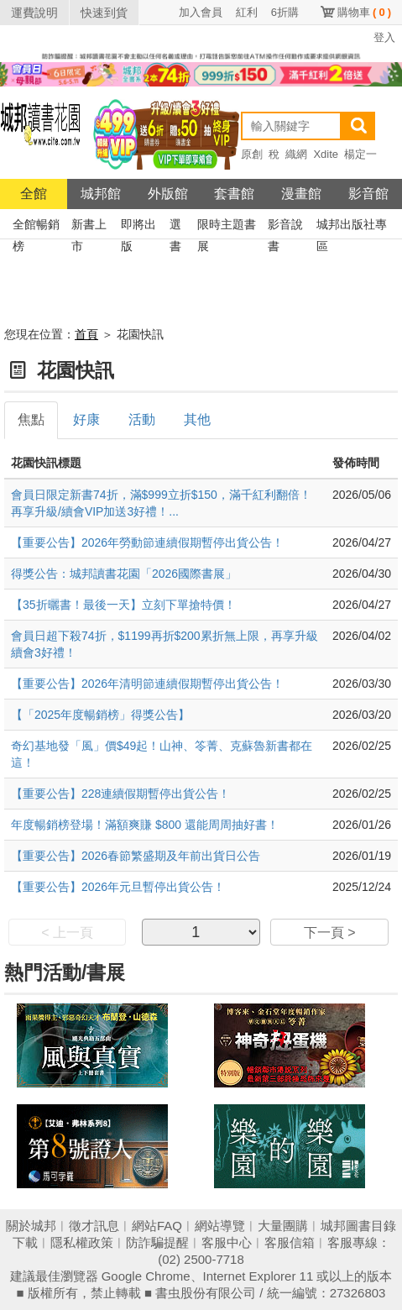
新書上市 (89, 226)
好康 (86, 419)
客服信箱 (289, 1242)
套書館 (234, 193)
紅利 (247, 12)
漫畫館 (301, 193)
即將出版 (138, 226)
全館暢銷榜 (36, 226)
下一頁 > (330, 932)
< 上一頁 (67, 932)
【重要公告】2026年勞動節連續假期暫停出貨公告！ (147, 542)
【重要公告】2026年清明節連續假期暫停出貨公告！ (147, 683)
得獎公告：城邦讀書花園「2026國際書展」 (124, 573)
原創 (252, 154)
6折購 (285, 12)
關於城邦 (31, 1225)
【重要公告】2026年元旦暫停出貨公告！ (118, 886)
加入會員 (200, 12)
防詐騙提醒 (157, 1242)
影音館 (368, 193)
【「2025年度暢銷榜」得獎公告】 (100, 714)
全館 (33, 193)
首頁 (86, 334)
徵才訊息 (94, 1225)
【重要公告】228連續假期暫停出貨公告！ (120, 793)
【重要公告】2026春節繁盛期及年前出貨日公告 (135, 855)
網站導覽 (220, 1225)
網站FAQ (157, 1225)
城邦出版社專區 (351, 226)
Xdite (325, 154)
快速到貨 (104, 12)
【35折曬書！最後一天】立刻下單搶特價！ (123, 604)
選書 (175, 226)
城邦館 (101, 193)
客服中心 (226, 1242)
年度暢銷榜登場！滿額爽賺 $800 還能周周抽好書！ (145, 824)
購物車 (364, 12)
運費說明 (34, 12)
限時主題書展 (226, 226)
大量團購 (283, 1225)
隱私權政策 (81, 1242)
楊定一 (360, 154)
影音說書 (285, 226)
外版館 (168, 193)
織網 (296, 154)
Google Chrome (146, 1276)
